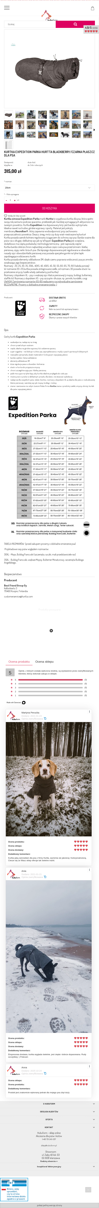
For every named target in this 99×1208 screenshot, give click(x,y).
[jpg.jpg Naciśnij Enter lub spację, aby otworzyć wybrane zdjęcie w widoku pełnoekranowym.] (49, 69)
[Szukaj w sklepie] (30, 24)
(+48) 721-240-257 (49, 1139)
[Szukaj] (75, 24)
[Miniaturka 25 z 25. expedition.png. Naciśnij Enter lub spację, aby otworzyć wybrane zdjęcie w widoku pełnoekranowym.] (8, 145)
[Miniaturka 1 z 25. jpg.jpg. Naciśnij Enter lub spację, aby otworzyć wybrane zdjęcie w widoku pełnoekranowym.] (8, 115)
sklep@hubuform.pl (49, 1145)
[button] (94, 130)
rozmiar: (8, 181)
